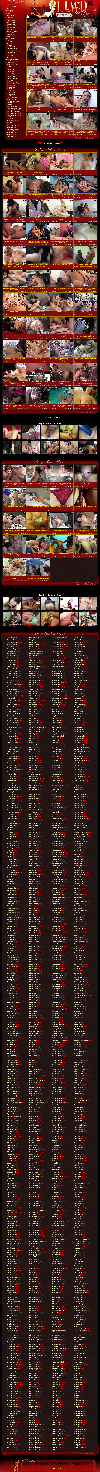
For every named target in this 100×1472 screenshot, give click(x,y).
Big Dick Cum (11, 1111)
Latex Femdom (56, 747)
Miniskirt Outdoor (57, 1223)
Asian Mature (11, 919)
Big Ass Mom (11, 1078)
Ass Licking (10, 950)
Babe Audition (11, 957)
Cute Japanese (34, 836)
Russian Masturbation (81, 819)
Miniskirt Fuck (56, 1219)
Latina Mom (55, 789)
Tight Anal (77, 1248)
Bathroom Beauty (12, 982)
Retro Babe (77, 763)
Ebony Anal (33, 964)
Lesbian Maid (56, 892)
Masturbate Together (58, 1038)
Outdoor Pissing (57, 1353)
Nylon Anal (55, 1299)
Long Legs (55, 1026)
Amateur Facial (12, 707)
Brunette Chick (12, 1366)
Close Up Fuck (34, 722)
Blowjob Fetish (12, 1304)
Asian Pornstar (12, 930)
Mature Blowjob (57, 1060)
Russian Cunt (78, 812)
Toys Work (77, 1279)
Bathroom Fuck (12, 984)
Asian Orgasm (11, 926)
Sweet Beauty (78, 1085)
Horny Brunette (34, 1364)
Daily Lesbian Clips (12, 101)
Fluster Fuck (10, 13)
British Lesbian (12, 1335)
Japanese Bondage (58, 682)
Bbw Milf (10, 1004)
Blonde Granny (12, 1263)
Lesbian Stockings (57, 975)
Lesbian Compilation (58, 843)
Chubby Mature (34, 689)
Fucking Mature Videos (13, 113)
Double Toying (34, 935)
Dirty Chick (32, 899)
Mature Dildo (56, 1067)
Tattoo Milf (77, 1094)
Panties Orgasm (57, 1364)
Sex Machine (78, 850)
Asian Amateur (12, 877)
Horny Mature (33, 1380)
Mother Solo (55, 1275)
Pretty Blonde (78, 662)
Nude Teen (55, 1293)
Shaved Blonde (79, 872)
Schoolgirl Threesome (81, 834)
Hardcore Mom (34, 1331)
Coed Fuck (32, 743)
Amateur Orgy (11, 740)
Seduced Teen (78, 843)
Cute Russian (33, 845)
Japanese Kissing (57, 691)
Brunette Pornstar (13, 1393)
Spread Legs (78, 1024)
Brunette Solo (11, 1402)
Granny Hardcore (35, 1248)
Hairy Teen (32, 1310)
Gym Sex (32, 1270)
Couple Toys (33, 789)
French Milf (33, 1163)
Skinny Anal (77, 917)
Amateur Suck (11, 763)
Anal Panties (11, 852)
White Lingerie (78, 1348)
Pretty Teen (77, 675)
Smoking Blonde (79, 982)
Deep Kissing (33, 872)
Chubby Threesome (35, 700)
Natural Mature (56, 1284)
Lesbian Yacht (56, 1006)
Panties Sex (55, 1366)
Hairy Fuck (32, 1290)
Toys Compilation (79, 1277)
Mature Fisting (56, 1078)
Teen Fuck (77, 1165)
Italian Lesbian (56, 664)
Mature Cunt (56, 1064)
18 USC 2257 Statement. (56, 1466)
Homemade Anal (34, 1344)
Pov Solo (77, 653)
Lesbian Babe (56, 823)
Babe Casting (11, 964)
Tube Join (9, 8)
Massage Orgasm (57, 1033)
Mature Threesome (58, 1134)
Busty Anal (10, 1424)
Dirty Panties (33, 910)
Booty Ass (10, 1315)
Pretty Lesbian (78, 671)
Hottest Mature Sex (12, 125)
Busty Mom (10, 1449)
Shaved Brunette (79, 874)
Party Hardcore (56, 1382)
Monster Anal (56, 1252)
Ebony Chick (33, 977)
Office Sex (55, 1315)
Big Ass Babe (11, 1058)
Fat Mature (32, 1058)
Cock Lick (32, 740)
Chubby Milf (33, 691)
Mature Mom (56, 1105)
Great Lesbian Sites (12, 120)
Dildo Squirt (33, 886)
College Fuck (33, 754)
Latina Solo (55, 801)
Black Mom (10, 1192)
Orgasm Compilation (58, 1331)
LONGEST (49, 143)
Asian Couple (11, 895)
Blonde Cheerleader (13, 1243)
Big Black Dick (11, 1085)
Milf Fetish (55, 1163)
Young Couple (78, 1424)
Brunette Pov (11, 1395)
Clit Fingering (33, 709)
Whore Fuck (78, 1355)
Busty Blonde (11, 1433)
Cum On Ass (33, 807)
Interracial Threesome (59, 662)
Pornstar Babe (56, 1424)
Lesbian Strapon (57, 977)
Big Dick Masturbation (14, 1116)
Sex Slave (77, 854)
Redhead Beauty (79, 734)
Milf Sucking (55, 1205)
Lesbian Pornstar (57, 933)
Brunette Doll (11, 1373)
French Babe (33, 1158)
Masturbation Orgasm (59, 1040)
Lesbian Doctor (56, 850)
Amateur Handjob (12, 718)
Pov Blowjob (78, 642)
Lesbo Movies (11, 134)
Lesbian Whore (56, 1002)
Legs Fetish (55, 812)
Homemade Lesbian (35, 1348)
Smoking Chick (79, 986)
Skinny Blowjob (79, 930)
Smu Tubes (10, 55)
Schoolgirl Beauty (79, 827)
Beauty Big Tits (12, 1026)
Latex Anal (55, 743)
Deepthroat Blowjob (35, 874)
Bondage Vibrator (12, 1313)
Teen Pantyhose (79, 1194)
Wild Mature (78, 1384)
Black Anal (10, 1161)
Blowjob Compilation (13, 1301)
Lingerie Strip (56, 1022)
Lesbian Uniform (57, 997)
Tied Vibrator (78, 1246)
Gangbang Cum (34, 1174)
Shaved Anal (78, 861)
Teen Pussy (77, 1203)
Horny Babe (33, 1357)
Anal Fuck (10, 839)
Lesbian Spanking (57, 968)
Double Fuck (33, 933)
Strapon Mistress (79, 1047)
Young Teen (77, 1445)
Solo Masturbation (80, 1006)
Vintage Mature (79, 1313)
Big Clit (9, 1089)
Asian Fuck (10, 906)
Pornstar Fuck (56, 1431)
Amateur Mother (12, 734)
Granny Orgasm (34, 1255)
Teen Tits (77, 1230)
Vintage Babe (78, 1301)
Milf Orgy (54, 1181)
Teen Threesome (79, 1228)
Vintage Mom (78, 1317)
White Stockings (79, 1351)
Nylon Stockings (57, 1308)
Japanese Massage (58, 696)
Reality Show (78, 722)
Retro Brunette (78, 769)
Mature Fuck (56, 1080)
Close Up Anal (34, 720)
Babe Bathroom (12, 959)
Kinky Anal (55, 718)
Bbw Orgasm (11, 1006)
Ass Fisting (10, 946)
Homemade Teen (34, 1353)
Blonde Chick (11, 1246)
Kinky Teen (55, 731)
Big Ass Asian (11, 1056)
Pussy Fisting (78, 689)
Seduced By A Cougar (81, 841)
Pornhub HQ (10, 17)
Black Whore (11, 1219)
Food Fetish (33, 1143)
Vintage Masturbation (81, 1310)
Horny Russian (34, 1393)
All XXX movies (11, 6)
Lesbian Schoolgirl (58, 946)
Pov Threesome (79, 655)
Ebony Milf (32, 993)
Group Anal (33, 1259)
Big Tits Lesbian (12, 1136)
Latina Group (56, 778)
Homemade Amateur (36, 1342)
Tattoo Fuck (77, 1089)
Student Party (78, 1056)
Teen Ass (77, 1105)
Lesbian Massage (57, 895)
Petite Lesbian (56, 1409)
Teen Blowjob (78, 1120)
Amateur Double (12, 705)
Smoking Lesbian (79, 993)
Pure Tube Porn (11, 48)
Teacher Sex (78, 1098)
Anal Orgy (10, 850)
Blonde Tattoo (11, 1293)
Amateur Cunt (11, 693)
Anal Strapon (11, 861)
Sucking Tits (78, 1082)
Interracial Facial (57, 640)
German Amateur (34, 1176)
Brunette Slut (11, 1400)
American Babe (12, 805)
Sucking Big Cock (79, 1067)
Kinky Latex (55, 725)
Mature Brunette (57, 1062)
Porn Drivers (10, 20)
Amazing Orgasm (12, 801)
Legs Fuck (55, 814)
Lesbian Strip (56, 980)
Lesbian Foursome (58, 870)
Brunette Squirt (12, 1404)
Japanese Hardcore (58, 689)
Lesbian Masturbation (59, 897)
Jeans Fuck (55, 711)
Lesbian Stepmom (57, 973)
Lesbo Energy (11, 132)
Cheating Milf (33, 669)
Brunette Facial (12, 1375)
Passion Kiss (56, 1384)
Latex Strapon (56, 758)
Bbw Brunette (11, 988)
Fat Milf (31, 1060)
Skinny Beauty (78, 924)
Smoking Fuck (78, 991)
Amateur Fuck (11, 711)
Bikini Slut (10, 1152)
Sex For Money (79, 848)
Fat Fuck (32, 1053)
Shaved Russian (79, 895)
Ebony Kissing (34, 986)
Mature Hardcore (57, 1089)
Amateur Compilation (14, 684)
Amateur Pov (11, 745)
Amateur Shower (12, 751)
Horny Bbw (32, 1360)
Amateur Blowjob (12, 671)
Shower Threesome (80, 910)
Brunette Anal (11, 1344)
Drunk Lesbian (34, 946)
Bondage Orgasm (13, 1310)
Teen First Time (79, 1161)
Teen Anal (77, 1102)
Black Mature (11, 1187)
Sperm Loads (78, 1022)
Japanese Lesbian (57, 693)
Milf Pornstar (56, 1185)
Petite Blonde (56, 1402)
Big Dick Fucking (12, 1114)
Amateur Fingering (13, 709)
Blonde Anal (11, 1223)
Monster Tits (56, 1259)
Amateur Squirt (12, 756)
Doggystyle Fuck (34, 921)
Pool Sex (54, 1418)
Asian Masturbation (13, 917)
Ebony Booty (33, 975)
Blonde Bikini (11, 1237)
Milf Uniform (55, 1214)
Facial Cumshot (34, 1033)
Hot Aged (9, 122)
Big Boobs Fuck (12, 1087)
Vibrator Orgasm (79, 1295)
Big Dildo (10, 1118)
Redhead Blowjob (79, 736)
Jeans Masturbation (58, 713)
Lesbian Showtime (12, 129)
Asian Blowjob (11, 890)
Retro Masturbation (80, 776)
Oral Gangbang (57, 1326)
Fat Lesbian (33, 1056)
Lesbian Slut (56, 962)
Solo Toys (77, 1018)
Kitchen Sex (55, 738)
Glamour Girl (33, 1214)
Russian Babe (78, 801)
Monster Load (56, 1257)
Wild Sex (77, 1393)
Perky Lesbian (56, 1393)
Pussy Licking (78, 696)
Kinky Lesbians (56, 727)
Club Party (32, 736)
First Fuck (32, 1114)
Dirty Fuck (32, 901)
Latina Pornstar (57, 796)
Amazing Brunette (13, 789)
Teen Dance (78, 1136)
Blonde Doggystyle (13, 1250)
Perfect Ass (55, 1386)
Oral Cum (55, 1322)
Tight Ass (77, 1250)
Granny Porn (10, 118)
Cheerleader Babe (35, 675)
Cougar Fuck (33, 772)
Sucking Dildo (78, 1078)
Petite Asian (55, 1400)
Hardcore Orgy (34, 1335)
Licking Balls (56, 1015)
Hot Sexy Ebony (11, 82)
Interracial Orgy (57, 655)
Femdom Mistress (35, 1082)
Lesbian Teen (56, 988)
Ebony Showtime (12, 78)
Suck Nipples (78, 1062)
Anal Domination (12, 830)
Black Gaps (10, 62)
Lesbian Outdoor (57, 921)
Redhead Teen (78, 758)
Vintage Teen (78, 1326)
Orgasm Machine (57, 1333)
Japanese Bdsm (57, 675)
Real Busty (77, 716)
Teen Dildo (77, 1140)
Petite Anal (55, 1398)
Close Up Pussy (34, 731)
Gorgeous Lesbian (35, 1237)
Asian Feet (10, 899)
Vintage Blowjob (79, 1304)
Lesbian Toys (56, 995)
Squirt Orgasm (78, 1026)
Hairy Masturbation (35, 1301)
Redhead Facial (79, 740)
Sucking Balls (78, 1064)
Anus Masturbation (13, 872)
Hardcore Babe (34, 1322)
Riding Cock (78, 783)
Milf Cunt (54, 1154)
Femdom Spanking (35, 1087)
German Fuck (33, 1185)
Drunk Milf (32, 948)
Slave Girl (77, 962)
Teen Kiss (77, 1179)
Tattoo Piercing (79, 1096)
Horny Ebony (33, 1373)
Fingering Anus (34, 1098)
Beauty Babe (11, 1024)
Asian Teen (10, 939)
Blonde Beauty (12, 1232)
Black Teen (10, 1210)
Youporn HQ (10, 33)
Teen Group (77, 1172)
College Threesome (35, 767)
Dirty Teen (32, 915)
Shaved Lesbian (79, 883)
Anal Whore (11, 870)
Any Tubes (9, 40)
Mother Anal (55, 1261)
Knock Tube (10, 45)
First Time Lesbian (35, 1123)
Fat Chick (32, 1051)
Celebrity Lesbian (35, 653)
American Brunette (13, 810)
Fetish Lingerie (34, 1096)
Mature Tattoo (56, 1132)
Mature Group (56, 1085)
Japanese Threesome (59, 707)
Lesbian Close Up (57, 839)
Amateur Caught (12, 678)
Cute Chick (32, 834)
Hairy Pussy (33, 1308)
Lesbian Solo (56, 964)
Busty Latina (11, 1442)
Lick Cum (55, 1013)
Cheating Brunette (35, 662)
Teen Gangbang (79, 1167)
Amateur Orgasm (12, 738)
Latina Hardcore (57, 781)
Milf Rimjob (55, 1190)
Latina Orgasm (56, 792)
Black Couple (11, 1179)
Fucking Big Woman (13, 106)
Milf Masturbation (57, 1176)
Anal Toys (10, 868)
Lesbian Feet (56, 859)
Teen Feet (77, 1154)
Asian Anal (10, 879)
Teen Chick (77, 1127)
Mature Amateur (57, 1042)
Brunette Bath (11, 1351)
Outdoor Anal (56, 1342)
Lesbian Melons (57, 899)
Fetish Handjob (34, 1094)
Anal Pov (10, 857)
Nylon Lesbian (56, 1306)
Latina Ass (55, 763)
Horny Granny (33, 1375)
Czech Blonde (33, 854)
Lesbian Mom (56, 904)
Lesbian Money (57, 906)
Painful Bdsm (56, 1357)
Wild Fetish (77, 1380)
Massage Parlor (57, 1035)
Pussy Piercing (79, 700)
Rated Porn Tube (12, 50)
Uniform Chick (78, 1286)
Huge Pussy (33, 1415)
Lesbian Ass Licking (58, 821)
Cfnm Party (33, 658)
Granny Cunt (33, 1243)
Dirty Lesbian (33, 904)
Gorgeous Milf (33, 1239)
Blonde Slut (11, 1286)
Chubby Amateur (34, 680)
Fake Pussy (33, 1035)
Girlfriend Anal (33, 1201)
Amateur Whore (12, 774)
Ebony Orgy (33, 1000)
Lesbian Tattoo (56, 984)
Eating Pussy (33, 959)
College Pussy (34, 763)
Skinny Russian (79, 953)
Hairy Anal (32, 1275)
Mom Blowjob (56, 1230)
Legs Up (54, 816)
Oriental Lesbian (57, 1339)
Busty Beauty (11, 1431)
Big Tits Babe (11, 1129)
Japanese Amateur (58, 667)
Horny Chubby (34, 1366)
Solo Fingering (78, 1004)
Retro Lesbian (78, 774)
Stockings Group (79, 1038)
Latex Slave (55, 756)
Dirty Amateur (33, 888)
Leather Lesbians (57, 810)
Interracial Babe (34, 1440)
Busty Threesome (35, 644)
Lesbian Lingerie (57, 890)
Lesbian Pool (56, 930)
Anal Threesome (12, 865)
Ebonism (9, 68)
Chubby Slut (33, 696)
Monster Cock (56, 1255)
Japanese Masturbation (59, 698)
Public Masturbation (80, 680)
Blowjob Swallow (12, 1306)
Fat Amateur (33, 1040)
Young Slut (77, 1440)
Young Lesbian (79, 1433)
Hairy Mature (33, 1304)
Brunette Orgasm (12, 1391)
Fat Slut (31, 1064)
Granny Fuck (33, 1246)
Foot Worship (33, 1147)
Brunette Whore (12, 1413)
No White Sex (11, 89)
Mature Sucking (57, 1129)
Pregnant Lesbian (79, 658)
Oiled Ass (55, 1317)
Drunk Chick (33, 944)
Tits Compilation (79, 1261)
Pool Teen (55, 1420)
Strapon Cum (78, 1042)
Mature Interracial (57, 1091)
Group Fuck (33, 1263)
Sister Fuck (77, 912)
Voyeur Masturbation (80, 1331)
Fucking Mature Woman (14, 115)
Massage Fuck (56, 1029)
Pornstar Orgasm (57, 1438)
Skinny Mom (78, 948)
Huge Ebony (33, 1411)
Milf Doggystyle (57, 1156)
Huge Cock (33, 1404)
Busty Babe (11, 1429)
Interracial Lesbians (58, 646)
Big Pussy (10, 1127)
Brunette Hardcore (13, 1382)
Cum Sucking (33, 816)
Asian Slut (10, 935)
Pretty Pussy (78, 673)
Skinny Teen (78, 955)
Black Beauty (11, 1170)
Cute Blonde (33, 830)
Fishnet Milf (33, 1132)
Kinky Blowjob (56, 720)
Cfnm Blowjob (33, 655)
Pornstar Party (56, 1442)
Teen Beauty (78, 1114)
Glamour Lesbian (34, 1217)
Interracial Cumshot (35, 1447)
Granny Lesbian (34, 1250)
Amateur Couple (12, 689)
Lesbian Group (56, 874)
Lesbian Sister (56, 957)
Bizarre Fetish (11, 1154)
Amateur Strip (11, 760)
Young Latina (78, 1431)
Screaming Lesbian (80, 836)
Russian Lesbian (79, 816)
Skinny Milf (77, 946)
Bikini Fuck (10, 1149)
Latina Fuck (55, 776)
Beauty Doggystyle (13, 1029)
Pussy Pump (78, 702)
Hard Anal (32, 1315)
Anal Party (10, 854)
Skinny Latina (78, 937)
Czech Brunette (34, 857)
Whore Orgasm (79, 1360)
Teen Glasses (78, 1170)
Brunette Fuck (11, 1377)
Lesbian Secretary (57, 948)
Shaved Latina (78, 881)
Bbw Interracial (12, 993)
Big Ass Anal (11, 1053)
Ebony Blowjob (34, 973)
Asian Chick (11, 892)
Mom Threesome (57, 1250)
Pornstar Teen (78, 637)
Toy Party (77, 1275)
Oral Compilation (57, 1319)
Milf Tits (54, 1212)
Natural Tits (55, 1290)
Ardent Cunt (10, 10)
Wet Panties (78, 1342)
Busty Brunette (12, 1436)
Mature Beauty (56, 1051)
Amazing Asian (12, 781)
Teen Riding (78, 1205)
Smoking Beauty (79, 980)
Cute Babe (32, 827)
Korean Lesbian (57, 740)
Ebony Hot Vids (11, 75)
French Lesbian (34, 1161)
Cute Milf (32, 843)
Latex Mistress (56, 754)
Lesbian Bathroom (57, 827)
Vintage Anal (78, 1299)
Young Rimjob (78, 1436)
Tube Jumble (10, 24)
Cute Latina (33, 839)
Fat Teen (32, 1067)
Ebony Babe (33, 966)
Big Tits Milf (11, 1138)
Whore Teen (78, 1362)
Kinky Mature (56, 729)
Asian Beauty (11, 886)
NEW (44, 143)
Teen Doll (77, 1145)
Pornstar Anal (56, 1422)
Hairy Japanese (34, 1295)
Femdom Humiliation (36, 1080)
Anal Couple (11, 825)
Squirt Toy (77, 1029)
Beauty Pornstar (12, 1038)
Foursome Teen (34, 1154)
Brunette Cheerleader (14, 1364)
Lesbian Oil (55, 915)
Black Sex (10, 1203)
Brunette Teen (11, 1409)
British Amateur (12, 1331)
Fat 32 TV (9, 103)
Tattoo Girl (77, 1091)
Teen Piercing (78, 1199)
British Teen (11, 1342)
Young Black (78, 1413)
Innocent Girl (33, 1431)
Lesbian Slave (56, 959)
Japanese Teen (56, 705)
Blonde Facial (11, 1255)
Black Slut (10, 1205)
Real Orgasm (78, 718)
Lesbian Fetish (56, 861)
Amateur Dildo (11, 698)
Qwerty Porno (11, 22)
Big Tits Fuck (11, 1134)
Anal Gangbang (12, 841)
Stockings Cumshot (80, 1033)
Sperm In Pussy (79, 1020)
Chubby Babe (33, 682)
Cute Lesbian (33, 841)
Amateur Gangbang (13, 713)
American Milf (11, 814)
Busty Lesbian (11, 1445)
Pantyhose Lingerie (58, 1373)
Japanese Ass (56, 671)
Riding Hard (78, 789)
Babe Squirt (11, 973)
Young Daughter (79, 1427)
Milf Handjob (56, 1170)
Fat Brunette (33, 1049)
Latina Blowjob (56, 767)
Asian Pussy (11, 933)
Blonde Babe (11, 1228)
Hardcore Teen (34, 1339)
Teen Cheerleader (79, 1125)
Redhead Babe (79, 731)
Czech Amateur (34, 850)
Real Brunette (78, 713)
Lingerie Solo (56, 1020)
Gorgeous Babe (34, 1230)
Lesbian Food (56, 868)
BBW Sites (10, 96)
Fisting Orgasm (34, 1138)
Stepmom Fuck (79, 1031)
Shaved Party (78, 890)
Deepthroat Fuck (34, 877)
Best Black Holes (12, 61)
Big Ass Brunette (12, 1064)
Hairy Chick (33, 1288)
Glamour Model (34, 1221)
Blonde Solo (11, 1288)
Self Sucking (78, 845)
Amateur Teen (11, 767)
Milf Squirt (55, 1199)
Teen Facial (77, 1149)
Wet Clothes (78, 1335)
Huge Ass (32, 1400)
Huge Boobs (33, 1402)
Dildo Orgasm (33, 881)
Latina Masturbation (58, 785)
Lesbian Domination (58, 852)
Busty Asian (11, 1427)
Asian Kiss (10, 910)
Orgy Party (55, 1337)
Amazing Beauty (12, 785)
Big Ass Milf (11, 1076)
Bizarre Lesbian (12, 1156)
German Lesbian (34, 1187)
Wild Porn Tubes (11, 29)
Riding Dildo (78, 787)
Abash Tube (10, 34)
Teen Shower (78, 1208)
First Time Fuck (34, 1120)
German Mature (34, 1190)
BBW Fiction (10, 90)
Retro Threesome (79, 781)
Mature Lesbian (57, 1098)
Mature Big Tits (56, 1056)
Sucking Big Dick (79, 1069)
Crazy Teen (33, 801)
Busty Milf (10, 1447)
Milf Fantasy (55, 1161)
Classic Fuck (33, 702)
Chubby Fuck (33, 684)
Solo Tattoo (77, 1013)
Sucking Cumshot (79, 1076)
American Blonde (12, 807)
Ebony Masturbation (35, 991)
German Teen (33, 1194)
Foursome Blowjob (35, 1149)
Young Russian (79, 1438)
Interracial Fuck (57, 642)
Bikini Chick (11, 1147)
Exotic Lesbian (34, 1024)
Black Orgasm (11, 1194)
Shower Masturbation (81, 906)
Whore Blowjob (79, 1353)
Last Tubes (10, 15)
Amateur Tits (11, 772)
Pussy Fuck (77, 691)
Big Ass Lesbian (12, 1073)
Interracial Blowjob (35, 1445)
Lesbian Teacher (57, 986)
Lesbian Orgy (56, 919)
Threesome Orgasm (80, 1243)
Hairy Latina (33, 1297)
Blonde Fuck (11, 1259)
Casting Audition (34, 646)
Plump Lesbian (56, 1413)
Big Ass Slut (11, 1080)
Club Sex (32, 738)
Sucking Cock (78, 1073)
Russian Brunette (79, 807)
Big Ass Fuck (11, 1071)
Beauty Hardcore (12, 1033)
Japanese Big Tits (57, 678)
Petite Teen (55, 1411)
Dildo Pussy (33, 883)
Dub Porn (9, 5)
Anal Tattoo (10, 863)
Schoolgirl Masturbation (81, 832)
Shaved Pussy (78, 892)
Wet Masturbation (79, 1337)
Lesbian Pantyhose (58, 924)
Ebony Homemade (35, 984)
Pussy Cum (77, 687)
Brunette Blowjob (12, 1360)
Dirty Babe (32, 890)
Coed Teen (32, 749)
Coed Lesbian (33, 745)
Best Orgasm (11, 1051)
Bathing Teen (11, 980)
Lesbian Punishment (58, 937)
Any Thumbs (10, 38)
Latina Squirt (56, 803)
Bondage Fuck (11, 1308)
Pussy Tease (78, 709)
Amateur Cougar (12, 687)
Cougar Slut (33, 776)
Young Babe (78, 1409)
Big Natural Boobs (13, 1120)
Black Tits (10, 1214)
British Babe (11, 1333)
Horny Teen (33, 1395)
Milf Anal (54, 1140)
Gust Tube (9, 41)
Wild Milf (76, 1386)
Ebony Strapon (34, 1004)
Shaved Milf (77, 888)
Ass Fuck (10, 948)
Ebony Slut (32, 1002)
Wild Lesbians (78, 1382)
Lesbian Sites (10, 131)
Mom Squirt (55, 1248)
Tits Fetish (77, 1263)
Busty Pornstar (34, 637)
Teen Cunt (77, 1134)
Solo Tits (77, 1015)
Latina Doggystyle (57, 774)
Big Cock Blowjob (12, 1096)
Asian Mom (10, 924)
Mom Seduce (56, 1243)
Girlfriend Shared (34, 1208)
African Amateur (12, 653)
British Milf (10, 1339)
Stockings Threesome (81, 1040)
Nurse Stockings (57, 1295)
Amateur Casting (12, 675)
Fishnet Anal (33, 1127)
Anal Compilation (12, 823)
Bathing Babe (11, 977)
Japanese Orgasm (58, 702)
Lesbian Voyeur (57, 1000)
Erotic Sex (32, 1020)
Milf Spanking (56, 1196)
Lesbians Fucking (57, 1009)
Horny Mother (33, 1386)
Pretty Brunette (79, 664)
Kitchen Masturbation (58, 736)
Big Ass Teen (11, 1082)
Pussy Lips (77, 698)
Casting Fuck (33, 649)
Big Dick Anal (11, 1107)
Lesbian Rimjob (57, 944)
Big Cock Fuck (11, 1100)
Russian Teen (78, 823)
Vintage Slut (78, 1324)
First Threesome (34, 1118)
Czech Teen (33, 868)
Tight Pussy (77, 1257)
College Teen (33, 765)
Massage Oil (56, 1031)
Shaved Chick (78, 877)
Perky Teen (55, 1395)
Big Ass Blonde (12, 1062)
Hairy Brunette (34, 1286)
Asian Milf (10, 921)
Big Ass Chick (11, 1067)
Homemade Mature (35, 1351)
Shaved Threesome (80, 901)
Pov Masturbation (79, 646)
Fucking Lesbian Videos (14, 110)
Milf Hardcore (56, 1172)
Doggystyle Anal (34, 919)
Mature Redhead (57, 1116)
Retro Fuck (77, 772)
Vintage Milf (77, 1315)
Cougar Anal (33, 769)
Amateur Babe (11, 664)
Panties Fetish (56, 1360)
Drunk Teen (33, 957)
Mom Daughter (56, 1234)
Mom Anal (55, 1228)
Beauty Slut (11, 1040)
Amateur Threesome (13, 769)
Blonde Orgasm (12, 1277)
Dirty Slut (32, 912)
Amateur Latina (12, 725)
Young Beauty (78, 1411)
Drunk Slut (32, 955)
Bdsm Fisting (11, 1018)
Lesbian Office (56, 912)
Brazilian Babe (11, 1324)
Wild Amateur (78, 1366)
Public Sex (77, 682)
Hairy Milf (32, 1306)
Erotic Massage (34, 1018)
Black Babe (10, 1165)
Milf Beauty (55, 1145)
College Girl (33, 756)
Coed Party (33, 747)
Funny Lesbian (34, 1172)
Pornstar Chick (56, 1429)
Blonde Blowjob (12, 1239)
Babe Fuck (10, 968)
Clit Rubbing (33, 716)
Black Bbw (10, 1167)
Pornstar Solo (56, 1449)
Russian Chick (78, 810)
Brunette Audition (12, 1346)
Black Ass (10, 1163)
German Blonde (34, 1181)
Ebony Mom (33, 995)
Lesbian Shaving (57, 953)
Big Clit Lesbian (12, 1091)
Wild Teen (77, 1398)
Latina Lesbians (57, 783)
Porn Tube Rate (11, 47)
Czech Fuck (33, 859)
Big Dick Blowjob (12, 1109)
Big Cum (10, 1105)
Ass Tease (10, 953)
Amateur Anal (11, 660)
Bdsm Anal (10, 1015)
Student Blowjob (79, 1051)
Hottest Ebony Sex (12, 83)
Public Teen (77, 684)
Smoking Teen (78, 1000)
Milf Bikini (55, 1147)
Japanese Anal (56, 669)
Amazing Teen (11, 803)
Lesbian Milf (55, 901)
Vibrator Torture (79, 1297)
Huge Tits (32, 1420)
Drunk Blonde (33, 939)
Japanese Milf (56, 700)
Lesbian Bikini (56, 832)
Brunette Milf (11, 1386)
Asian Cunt (10, 897)
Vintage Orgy (78, 1322)
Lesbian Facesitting (58, 854)
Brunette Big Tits (12, 1355)
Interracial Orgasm (58, 653)
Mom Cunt (55, 1232)
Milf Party (55, 1183)
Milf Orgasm (55, 1179)
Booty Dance (11, 1317)
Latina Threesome (57, 807)
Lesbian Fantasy (57, 857)
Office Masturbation (58, 1310)
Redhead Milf (78, 749)
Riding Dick (77, 785)
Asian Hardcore (12, 908)
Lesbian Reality (57, 942)
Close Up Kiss (33, 725)
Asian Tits (10, 942)
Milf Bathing (55, 1143)
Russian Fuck (78, 814)
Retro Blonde (78, 765)
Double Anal (33, 924)
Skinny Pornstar (79, 950)
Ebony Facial (33, 980)
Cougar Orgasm (34, 774)
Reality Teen (78, 725)
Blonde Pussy (11, 1284)
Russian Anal (78, 798)
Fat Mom (32, 1062)
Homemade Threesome (37, 1355)
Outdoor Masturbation (59, 1348)
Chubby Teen (33, 698)
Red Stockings (78, 727)
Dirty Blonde (33, 895)
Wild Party (77, 1391)
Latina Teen (55, 805)
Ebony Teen (33, 1006)
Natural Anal (56, 1277)
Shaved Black (78, 870)
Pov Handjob (78, 644)
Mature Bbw (55, 1049)
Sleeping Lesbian (79, 966)
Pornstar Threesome (80, 640)
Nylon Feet (55, 1301)
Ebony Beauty (33, 971)
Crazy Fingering (34, 794)
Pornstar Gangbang (58, 1433)
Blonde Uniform (12, 1297)
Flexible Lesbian (34, 1140)
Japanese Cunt (56, 684)
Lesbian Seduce (57, 950)
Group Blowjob (34, 1261)
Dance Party (33, 870)
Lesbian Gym (56, 877)
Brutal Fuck (10, 1420)
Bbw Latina (10, 995)
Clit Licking (32, 711)
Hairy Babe (33, 1279)
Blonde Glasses (12, 1261)
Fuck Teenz (10, 117)
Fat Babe (32, 1044)
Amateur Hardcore (13, 720)
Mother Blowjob (57, 1263)
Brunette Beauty (12, 1353)
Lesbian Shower (57, 955)
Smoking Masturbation (81, 995)
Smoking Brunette (79, 984)
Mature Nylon (56, 1107)
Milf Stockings (56, 1201)
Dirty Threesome (34, 917)
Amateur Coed (11, 682)
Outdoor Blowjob (57, 1344)
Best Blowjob (11, 1044)
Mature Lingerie (57, 1100)
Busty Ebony (11, 1438)
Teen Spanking (79, 1214)
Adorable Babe (12, 637)
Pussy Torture (78, 711)
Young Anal (77, 1404)
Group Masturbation (35, 1266)
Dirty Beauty (33, 892)
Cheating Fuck (34, 664)
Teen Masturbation (80, 1183)
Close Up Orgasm (35, 729)
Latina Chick (56, 769)
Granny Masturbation (36, 1252)
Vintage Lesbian (79, 1308)
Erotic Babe (33, 1013)
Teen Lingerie (78, 1181)
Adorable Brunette (13, 642)
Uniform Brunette (79, 1284)
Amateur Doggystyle (13, 700)
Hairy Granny (33, 1293)
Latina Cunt (55, 772)
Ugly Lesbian (78, 1281)
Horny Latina (33, 1377)
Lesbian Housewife (58, 879)
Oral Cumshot (56, 1324)
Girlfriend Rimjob (34, 1205)
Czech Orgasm (34, 865)
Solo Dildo (77, 1002)
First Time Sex (34, 1125)
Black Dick (10, 1181)
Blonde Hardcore (12, 1266)
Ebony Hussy (10, 76)
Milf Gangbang (56, 1167)
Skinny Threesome (80, 957)
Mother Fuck (56, 1266)
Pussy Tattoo (78, 707)
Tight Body (77, 1252)
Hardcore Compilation (36, 1326)
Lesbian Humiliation (58, 881)
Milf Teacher (55, 1208)
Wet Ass (76, 1333)
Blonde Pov (11, 1281)
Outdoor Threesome (58, 1355)
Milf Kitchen (55, 1174)
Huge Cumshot (34, 1407)
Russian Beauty (79, 803)
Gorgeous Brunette (35, 1234)
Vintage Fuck (78, 1306)
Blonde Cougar (12, 1248)
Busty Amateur (12, 1422)
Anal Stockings (12, 859)
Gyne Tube (10, 43)
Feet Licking (33, 1071)
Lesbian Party (56, 926)
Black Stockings (12, 1208)
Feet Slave (32, 1073)
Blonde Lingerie (12, 1270)
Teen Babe (77, 1109)
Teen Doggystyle (79, 1143)
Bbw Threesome (12, 1013)
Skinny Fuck (78, 935)
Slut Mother (77, 973)
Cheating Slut (33, 673)
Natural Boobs (56, 1279)
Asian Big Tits (11, 888)
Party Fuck (55, 1377)
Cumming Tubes (11, 97)
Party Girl (55, 1380)
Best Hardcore (11, 1049)
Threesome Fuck (79, 1241)
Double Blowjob (34, 926)
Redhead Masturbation (81, 747)
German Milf (33, 1192)
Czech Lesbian (34, 861)
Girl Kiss (32, 1199)
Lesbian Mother (57, 908)
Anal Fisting (11, 834)
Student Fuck (78, 1053)
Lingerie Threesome (58, 1024)
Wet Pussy (77, 1344)
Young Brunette (79, 1418)
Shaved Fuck (78, 879)
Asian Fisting (11, 904)
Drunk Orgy (33, 950)
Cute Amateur (33, 825)
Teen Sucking (78, 1223)
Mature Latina (56, 1096)
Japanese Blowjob (57, 680)
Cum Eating (33, 805)
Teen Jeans (77, 1176)
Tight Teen (77, 1259)
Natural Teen (56, 1288)
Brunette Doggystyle (13, 1371)
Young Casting (78, 1420)
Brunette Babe (11, 1348)
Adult (8, 36)
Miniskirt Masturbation (59, 1221)
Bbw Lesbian (11, 997)
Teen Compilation (79, 1129)
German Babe (33, 1179)
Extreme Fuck (33, 1029)
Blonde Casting (12, 1241)
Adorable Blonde (12, 640)
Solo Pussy (77, 1011)
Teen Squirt (77, 1217)
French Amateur (34, 1156)
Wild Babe (77, 1369)
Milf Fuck (54, 1165)
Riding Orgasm (79, 792)
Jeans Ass (55, 709)
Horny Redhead (34, 1391)
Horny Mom (33, 1384)
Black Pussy (11, 1201)
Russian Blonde (79, 805)
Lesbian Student (57, 982)
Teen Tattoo (77, 1225)
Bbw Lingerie (11, 1000)
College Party (33, 760)
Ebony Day (10, 69)
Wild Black (77, 1375)
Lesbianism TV (11, 127)
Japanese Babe (57, 673)
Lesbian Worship (57, 1004)
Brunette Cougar (12, 1369)
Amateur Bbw (11, 667)
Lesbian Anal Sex (57, 819)
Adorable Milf (11, 646)
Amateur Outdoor (12, 743)
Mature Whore (56, 1138)
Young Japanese (79, 1429)
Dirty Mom (32, 908)
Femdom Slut (33, 1085)
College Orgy (33, 758)
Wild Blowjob (78, 1377)
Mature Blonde (56, 1058)
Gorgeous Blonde (35, 1232)
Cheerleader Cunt (35, 678)
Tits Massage (78, 1266)
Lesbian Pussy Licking (59, 939)
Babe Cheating (12, 966)
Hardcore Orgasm (35, 1333)
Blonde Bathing (12, 1230)
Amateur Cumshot (13, 691)
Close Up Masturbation (36, 727)
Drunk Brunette (34, 942)
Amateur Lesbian (12, 727)
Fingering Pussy (34, 1107)
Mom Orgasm (56, 1241)
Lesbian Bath (56, 825)
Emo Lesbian (33, 1011)
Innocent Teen (33, 1436)
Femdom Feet (33, 1078)
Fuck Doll (32, 1167)
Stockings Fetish (79, 1035)
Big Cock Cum (11, 1098)
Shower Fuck (78, 904)
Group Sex (32, 1268)
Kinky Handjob (56, 722)
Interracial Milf (56, 649)
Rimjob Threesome (80, 794)
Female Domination (35, 1076)
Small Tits (77, 975)
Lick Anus (55, 1011)
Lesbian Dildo (56, 848)
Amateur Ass (11, 662)
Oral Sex (54, 1328)
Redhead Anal (78, 729)
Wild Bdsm (77, 1371)
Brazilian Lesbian (12, 1326)
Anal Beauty (11, 821)
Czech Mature (33, 863)
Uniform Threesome (80, 1293)
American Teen (12, 819)
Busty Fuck (10, 1440)
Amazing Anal (11, 778)
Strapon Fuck (78, 1044)
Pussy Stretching (79, 705)
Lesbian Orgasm (57, 917)
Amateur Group (12, 716)
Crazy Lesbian (34, 798)
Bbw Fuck (10, 991)
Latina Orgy (55, 794)
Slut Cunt (77, 971)
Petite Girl (55, 1407)
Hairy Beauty (33, 1281)
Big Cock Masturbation (14, 1102)
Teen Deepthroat (79, 1138)
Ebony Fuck (33, 982)
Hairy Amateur (34, 1272)
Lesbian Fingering (57, 863)
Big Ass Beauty (12, 1060)
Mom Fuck (55, 1237)
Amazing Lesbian (12, 796)
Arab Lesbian (11, 874)
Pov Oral (77, 649)
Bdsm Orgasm (11, 1020)
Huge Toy (32, 1422)
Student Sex (78, 1058)
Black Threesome (12, 1212)
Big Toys (9, 1140)
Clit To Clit (32, 718)
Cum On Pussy (34, 812)
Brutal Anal (10, 1415)
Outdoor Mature (57, 1351)
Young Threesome (80, 1447)
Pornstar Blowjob (57, 1427)
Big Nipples (10, 1123)
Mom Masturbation (58, 1239)
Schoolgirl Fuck (79, 830)
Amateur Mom (11, 731)
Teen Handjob (78, 1174)
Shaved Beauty (79, 868)
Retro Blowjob (78, 767)
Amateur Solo (11, 754)
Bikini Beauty (11, 1145)
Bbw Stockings (12, 1009)
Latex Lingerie (56, 751)
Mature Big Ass (56, 1053)
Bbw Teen (10, 1011)
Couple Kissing (34, 783)
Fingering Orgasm (35, 1105)
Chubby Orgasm (34, 693)
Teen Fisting (78, 1163)
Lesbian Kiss (56, 886)
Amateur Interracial (13, 722)
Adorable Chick (12, 644)
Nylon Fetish (56, 1304)
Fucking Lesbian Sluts (13, 108)
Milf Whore (55, 1217)
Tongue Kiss (78, 1268)
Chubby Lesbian (34, 687)
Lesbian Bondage (57, 834)
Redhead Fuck (78, 743)
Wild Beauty (78, 1373)
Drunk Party (33, 953)
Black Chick (11, 1176)
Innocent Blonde (34, 1427)
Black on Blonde (12, 1221)
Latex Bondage (56, 745)
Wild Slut (77, 1395)
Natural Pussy (56, 1286)
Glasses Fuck (33, 1225)
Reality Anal (78, 720)
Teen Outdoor (78, 1192)
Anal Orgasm (11, 848)
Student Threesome (80, 1060)
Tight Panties (78, 1255)
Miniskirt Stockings (58, 1225)
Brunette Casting (12, 1362)
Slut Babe (77, 968)
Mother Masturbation (58, 1268)
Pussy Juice (78, 693)
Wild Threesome (79, 1400)
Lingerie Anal (56, 1018)
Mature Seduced (57, 1120)
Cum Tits (32, 819)
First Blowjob (33, 1111)
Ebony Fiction (10, 73)
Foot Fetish (33, 1145)
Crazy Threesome (35, 803)
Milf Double (55, 1158)
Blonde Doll (11, 1252)
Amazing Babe (12, 783)
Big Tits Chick (11, 1132)
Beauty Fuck (11, 1031)
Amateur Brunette (13, 673)
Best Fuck (10, 1047)
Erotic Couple (33, 1015)
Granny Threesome (35, 1257)
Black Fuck (10, 1183)
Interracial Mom (57, 651)
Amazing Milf (11, 798)
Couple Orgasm (34, 785)
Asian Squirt (11, 937)
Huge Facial (33, 1413)
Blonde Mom (11, 1275)
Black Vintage (11, 1217)
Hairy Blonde (33, 1284)
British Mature (11, 1337)
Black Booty (11, 1174)
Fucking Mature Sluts (13, 111)
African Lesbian (12, 655)
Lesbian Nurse (56, 910)
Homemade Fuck (34, 1346)
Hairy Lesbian (33, 1299)
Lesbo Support (11, 136)
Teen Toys (77, 1232)
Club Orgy (32, 734)
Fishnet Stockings (35, 1134)
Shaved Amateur (79, 859)
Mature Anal (55, 1044)
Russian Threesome (80, 825)
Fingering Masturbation (36, 1102)
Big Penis (10, 1125)
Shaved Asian (78, 863)
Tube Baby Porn (11, 57)
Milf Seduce (55, 1192)
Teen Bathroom (79, 1111)
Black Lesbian (11, 1185)
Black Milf (10, 1190)
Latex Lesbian (56, 749)
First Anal (32, 1109)
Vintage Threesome (80, 1328)
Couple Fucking (34, 781)
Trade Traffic (57, 1468)
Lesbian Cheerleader (58, 836)
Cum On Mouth (34, 810)
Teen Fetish (77, 1156)
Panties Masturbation (58, 1362)
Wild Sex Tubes (11, 31)
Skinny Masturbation (80, 942)
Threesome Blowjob (80, 1239)
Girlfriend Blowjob (35, 1203)
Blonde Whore (11, 1299)
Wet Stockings (78, 1346)
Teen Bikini (77, 1118)
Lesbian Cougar (57, 845)
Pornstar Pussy (57, 1445)
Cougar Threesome (35, 778)
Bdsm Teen (10, 1022)
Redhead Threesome (81, 760)
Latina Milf (55, 787)
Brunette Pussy (12, 1398)
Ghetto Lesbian (34, 1196)
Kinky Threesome (57, 734)
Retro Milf (77, 778)
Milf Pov (54, 1187)
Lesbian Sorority (57, 966)
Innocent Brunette (35, 1429)
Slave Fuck (77, 959)
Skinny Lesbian (79, 939)
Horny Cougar (33, 1369)
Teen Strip (77, 1221)
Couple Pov (33, 787)
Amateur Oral (11, 736)
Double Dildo (33, 928)
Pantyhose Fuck (57, 1371)
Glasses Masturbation (36, 1228)
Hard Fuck (32, 1317)
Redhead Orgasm (79, 751)
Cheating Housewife (35, 667)
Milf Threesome (57, 1210)
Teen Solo (77, 1212)
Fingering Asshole (35, 1100)
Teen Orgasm (78, 1187)
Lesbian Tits (55, 993)
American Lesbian (13, 812)
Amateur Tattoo (12, 765)
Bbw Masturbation (13, 1002)
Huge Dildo (33, 1409)
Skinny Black (78, 926)
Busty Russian (34, 640)
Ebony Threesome (35, 1009)
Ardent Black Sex (12, 59)
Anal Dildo (10, 827)
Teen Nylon (77, 1185)
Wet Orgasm (78, 1339)
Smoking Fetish (79, 988)
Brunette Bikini (11, 1357)
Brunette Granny (12, 1380)
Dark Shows (10, 66)
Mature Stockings (57, 1127)
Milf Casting (55, 1152)
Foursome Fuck (34, 1152)
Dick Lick (32, 879)
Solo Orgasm (78, 1009)
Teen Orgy (77, 1190)
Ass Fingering (11, 944)
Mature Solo (55, 1125)
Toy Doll (76, 1270)
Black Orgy (10, 1196)
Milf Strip (54, 1203)
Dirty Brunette (33, 897)
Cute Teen (32, 848)
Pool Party (55, 1415)
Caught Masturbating (36, 651)
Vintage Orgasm (79, 1319)
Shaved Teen (78, 899)
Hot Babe (32, 1398)
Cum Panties (33, 814)
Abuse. (63, 1466)
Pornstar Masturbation (59, 1436)
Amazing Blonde (12, 787)
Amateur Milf (11, 729)
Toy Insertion (78, 1272)
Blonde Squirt (11, 1290)
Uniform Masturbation (81, 1290)
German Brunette (35, 1183)
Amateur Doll (11, 702)
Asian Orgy (10, 928)
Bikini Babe (10, 1143)
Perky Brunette (56, 1391)
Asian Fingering (12, 901)
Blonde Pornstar (12, 1279)
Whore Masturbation (80, 1357)
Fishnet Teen (33, 1136)
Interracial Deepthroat (36, 1449)
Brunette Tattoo (12, 1407)
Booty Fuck (10, 1319)
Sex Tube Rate (11, 52)
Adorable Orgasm (13, 649)
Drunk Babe (33, 937)
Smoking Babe (78, 977)
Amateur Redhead (13, 747)
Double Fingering (34, 930)
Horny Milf (32, 1382)
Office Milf (55, 1313)
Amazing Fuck (11, 794)
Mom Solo (55, 1246)
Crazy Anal (32, 792)
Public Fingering (79, 678)
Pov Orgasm (78, 651)
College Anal (33, 751)
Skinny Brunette (79, 933)
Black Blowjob (11, 1172)
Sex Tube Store (11, 54)
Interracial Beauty (35, 1442)
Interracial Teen (57, 660)
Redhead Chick (79, 738)
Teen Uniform (78, 1234)
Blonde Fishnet (12, 1257)
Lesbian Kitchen (57, 888)
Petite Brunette (56, 1404)
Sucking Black (78, 1071)
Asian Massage (12, 915)
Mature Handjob (57, 1087)
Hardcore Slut (33, 1337)
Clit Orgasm (33, 713)
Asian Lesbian (11, 912)
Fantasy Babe (33, 1038)
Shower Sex (78, 908)
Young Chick (78, 1422)
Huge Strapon (33, 1418)
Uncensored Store (12, 26)
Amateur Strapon (12, 758)
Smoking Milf (78, 997)
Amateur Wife (11, 776)
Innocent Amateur (35, 1424)
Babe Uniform (11, 975)
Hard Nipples (33, 1319)
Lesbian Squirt (56, 971)
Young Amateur (79, 1402)
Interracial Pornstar (58, 658)
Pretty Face (77, 667)
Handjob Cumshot (35, 1313)
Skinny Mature (78, 944)
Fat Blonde (32, 1047)
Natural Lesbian (57, 1281)
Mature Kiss (55, 1094)
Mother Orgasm (57, 1270)
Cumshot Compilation (36, 821)
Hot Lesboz (10, 124)
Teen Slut (77, 1210)
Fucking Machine (34, 1170)
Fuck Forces (10, 19)
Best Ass (10, 1042)
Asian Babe (11, 883)
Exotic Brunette (34, 1022)
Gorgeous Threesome (36, 1241)
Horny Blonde (33, 1362)
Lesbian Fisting (56, 865)
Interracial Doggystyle (59, 637)
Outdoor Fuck (56, 1346)
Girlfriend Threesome (36, 1210)
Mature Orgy (56, 1111)
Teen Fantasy (78, 1152)
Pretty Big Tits (78, 660)
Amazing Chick (12, 792)
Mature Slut (55, 1123)
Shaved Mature (79, 886)
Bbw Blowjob (11, 986)
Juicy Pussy (55, 716)
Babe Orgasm (11, 971)
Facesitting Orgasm (35, 1031)
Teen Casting (78, 1123)
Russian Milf (78, 821)
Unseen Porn (10, 27)
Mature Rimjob (56, 1118)
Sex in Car (77, 857)
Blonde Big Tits (12, 1234)
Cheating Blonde (34, 660)
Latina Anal (55, 760)
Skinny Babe (78, 921)
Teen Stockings (79, 1219)
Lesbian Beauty (57, 830)
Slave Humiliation (79, 964)
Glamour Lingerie (35, 1219)
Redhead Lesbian (79, 745)
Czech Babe (33, 852)
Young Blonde (78, 1415)
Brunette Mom (11, 1389)
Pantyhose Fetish (57, 1369)
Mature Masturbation (58, 1102)
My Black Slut (10, 87)
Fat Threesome (34, 1069)
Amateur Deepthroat (13, 696)
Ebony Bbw (33, 968)
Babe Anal (10, 955)
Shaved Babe (78, 865)
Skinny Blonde (78, 928)
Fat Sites (9, 104)
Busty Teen (33, 642)
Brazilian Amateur (13, 1322)
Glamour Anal (33, 1212)
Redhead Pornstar (80, 754)
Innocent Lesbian (34, 1433)
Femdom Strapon (35, 1089)
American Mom (12, 816)
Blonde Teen (11, 1295)
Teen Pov (77, 1201)
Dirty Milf (32, 906)
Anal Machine (11, 845)
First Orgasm (33, 1116)
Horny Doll (32, 1371)
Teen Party (77, 1196)
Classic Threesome (35, 707)
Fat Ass (31, 1042)
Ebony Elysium (11, 71)
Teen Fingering (79, 1158)
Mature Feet (55, 1073)
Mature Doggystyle (58, 1069)
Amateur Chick (12, 680)
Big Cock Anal (11, 1094)
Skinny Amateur (79, 915)
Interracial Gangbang (58, 644)
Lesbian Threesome (58, 991)
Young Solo (77, 1442)
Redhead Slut (78, 756)
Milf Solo (54, 1194)
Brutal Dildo (11, 1418)
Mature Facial (56, 1071)
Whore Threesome (80, 1364)
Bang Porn (9, 12)
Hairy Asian (33, 1277)
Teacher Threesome (80, 1100)
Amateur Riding (12, 749)
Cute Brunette (33, 832)
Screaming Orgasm (80, 839)
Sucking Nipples (79, 1080)
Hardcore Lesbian (35, 1328)
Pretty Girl (77, 669)
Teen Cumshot (78, 1132)
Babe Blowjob (11, 962)
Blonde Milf (10, 1272)
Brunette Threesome (13, 1411)
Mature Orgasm (57, 1109)
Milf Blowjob (55, 1149)
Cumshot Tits (33, 823)
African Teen (11, 658)
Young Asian (78, 1407)
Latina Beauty (56, 765)
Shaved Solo (78, 897)
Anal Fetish (10, 832)
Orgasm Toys (56, 1335)
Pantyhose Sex (56, 1375)
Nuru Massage (56, 1297)
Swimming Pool (79, 1087)
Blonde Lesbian (12, 1268)
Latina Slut (55, 798)
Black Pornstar (12, 1199)
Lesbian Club (56, 841)
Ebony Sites (10, 80)
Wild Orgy (77, 1389)
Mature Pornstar (57, 1114)
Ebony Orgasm (34, 997)
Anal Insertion (11, 843)
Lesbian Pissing (57, 928)
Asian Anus (10, 881)
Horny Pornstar (34, 1389)
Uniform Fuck (78, 1288)
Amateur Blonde (12, 669)
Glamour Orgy (33, 1223)
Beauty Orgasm (12, 1035)
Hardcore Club (34, 1324)
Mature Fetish (56, 1076)
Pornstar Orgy (56, 1440)
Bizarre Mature (12, 1158)
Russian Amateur (79, 796)
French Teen (33, 1165)
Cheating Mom (34, 671)
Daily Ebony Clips (12, 64)
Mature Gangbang (57, 1082)
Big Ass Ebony (11, 1069)
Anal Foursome (12, 836)
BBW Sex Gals (11, 92)
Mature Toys (55, 1136)
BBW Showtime (11, 94)
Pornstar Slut (56, 1447)
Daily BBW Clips (11, 99)
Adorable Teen (11, 651)
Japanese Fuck (57, 687)
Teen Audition (78, 1107)
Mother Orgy (56, 1272)
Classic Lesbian (34, 705)
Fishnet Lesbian (34, 1129)
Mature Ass (55, 1047)
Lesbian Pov (56, 935)
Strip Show (77, 1049)
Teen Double (78, 1147)
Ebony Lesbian (34, 988)
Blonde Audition (12, 1225)
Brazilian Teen (11, 1328)
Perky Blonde (56, 1389)
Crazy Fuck (33, 796)
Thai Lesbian (78, 1237)
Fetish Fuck (33, 1091)
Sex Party (77, 852)
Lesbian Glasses (57, 872)
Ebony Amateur (34, 962)
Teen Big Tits (78, 1116)
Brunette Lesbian (12, 1384)
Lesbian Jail (55, 883)
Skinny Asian (78, 919)
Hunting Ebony (11, 85)
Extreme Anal (33, 1026)
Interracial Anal (34, 1438)
